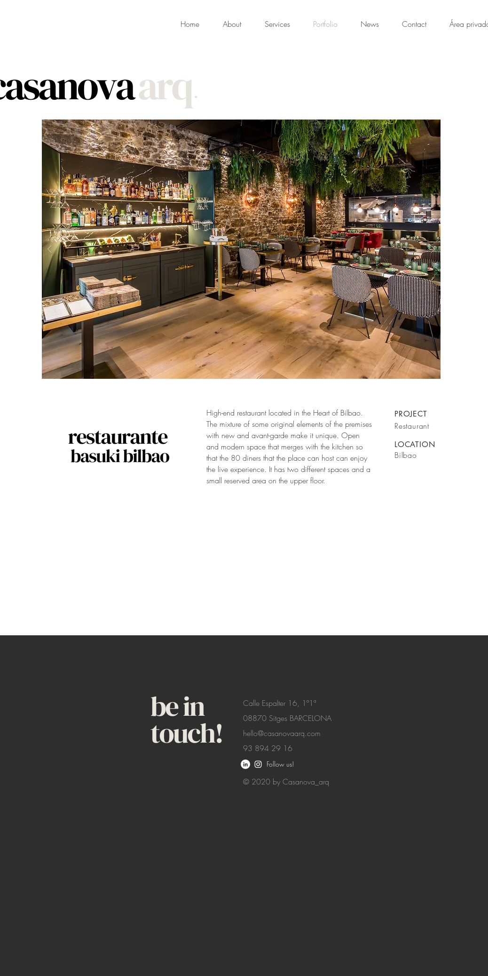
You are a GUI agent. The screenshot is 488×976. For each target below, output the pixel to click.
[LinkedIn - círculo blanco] (245, 764)
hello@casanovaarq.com (282, 733)
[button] (241, 249)
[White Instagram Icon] (258, 764)
